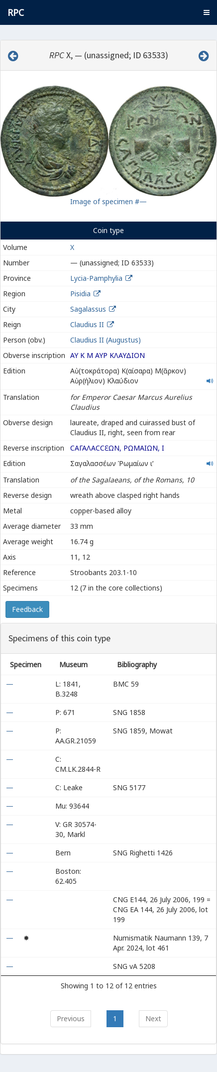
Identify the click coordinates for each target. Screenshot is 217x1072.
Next (153, 1018)
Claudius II (87, 324)
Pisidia (80, 293)
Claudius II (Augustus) (105, 340)
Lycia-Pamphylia (96, 278)
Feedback (27, 609)
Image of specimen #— (108, 201)
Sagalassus (88, 309)
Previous (71, 1018)
